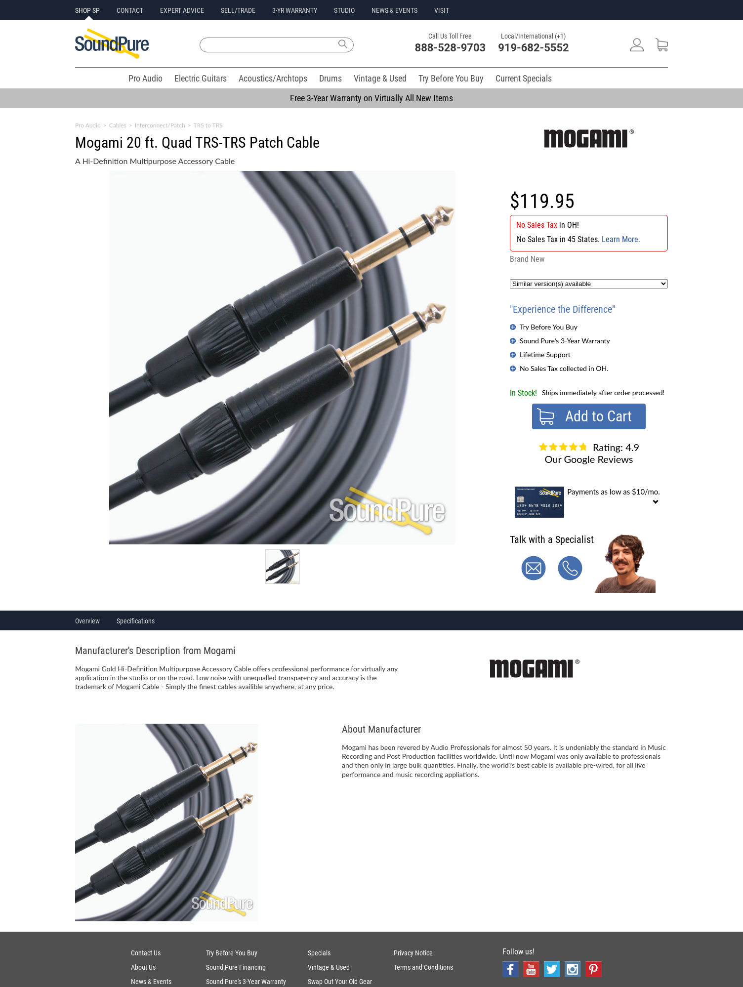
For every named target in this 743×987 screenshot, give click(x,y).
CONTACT (130, 10)
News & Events (151, 982)
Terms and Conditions (423, 967)
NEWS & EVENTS (394, 10)
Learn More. (621, 239)
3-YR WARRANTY (294, 10)
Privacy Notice (413, 953)
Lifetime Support (545, 354)
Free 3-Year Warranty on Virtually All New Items (371, 98)
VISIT (441, 10)
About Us (143, 967)
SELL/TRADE (238, 10)
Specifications (136, 621)
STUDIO (344, 10)
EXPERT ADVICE (182, 10)
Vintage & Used (380, 78)
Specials (319, 953)
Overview (87, 621)
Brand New (527, 259)
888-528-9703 (450, 47)
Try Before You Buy (451, 78)
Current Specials (523, 78)
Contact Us (146, 953)
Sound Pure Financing (236, 967)
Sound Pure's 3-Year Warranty (565, 340)
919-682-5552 (533, 47)
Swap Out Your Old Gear (340, 982)
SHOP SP (87, 10)
